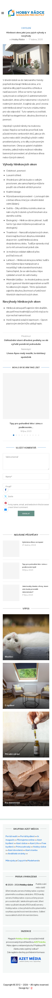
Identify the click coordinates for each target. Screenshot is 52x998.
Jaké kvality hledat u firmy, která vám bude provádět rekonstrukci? (35, 589)
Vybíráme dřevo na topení (32, 541)
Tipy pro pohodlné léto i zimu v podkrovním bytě (34, 565)
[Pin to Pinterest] (5, 503)
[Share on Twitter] (5, 496)
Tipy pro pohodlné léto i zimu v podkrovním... (26, 425)
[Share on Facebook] (5, 489)
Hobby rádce (18, 39)
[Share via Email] (5, 509)
